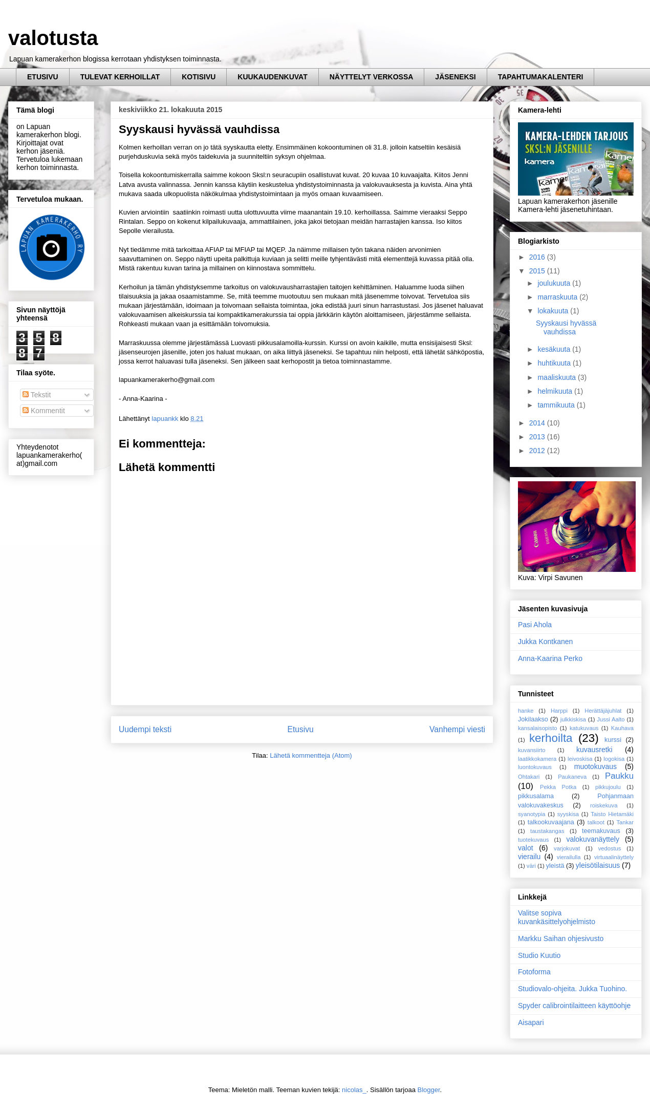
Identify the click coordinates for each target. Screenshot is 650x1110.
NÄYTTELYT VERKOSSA (372, 77)
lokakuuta (553, 311)
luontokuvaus (535, 767)
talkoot (596, 822)
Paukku (619, 776)
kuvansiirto (531, 750)
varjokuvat (567, 848)
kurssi (612, 739)
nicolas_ (354, 1090)
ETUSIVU (42, 77)
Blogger (429, 1090)
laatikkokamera (537, 759)
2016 (538, 257)
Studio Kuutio (539, 955)
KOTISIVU (198, 77)
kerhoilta (551, 738)
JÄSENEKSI (455, 77)
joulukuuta (554, 283)
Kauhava (622, 728)
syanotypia (532, 814)
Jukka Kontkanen (545, 641)
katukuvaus (584, 728)
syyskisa (568, 814)
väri (531, 866)
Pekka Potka (558, 787)
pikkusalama (536, 796)
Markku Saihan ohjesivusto (560, 938)
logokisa (613, 759)
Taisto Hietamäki (612, 814)
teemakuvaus (601, 831)
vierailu (529, 856)
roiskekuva (603, 805)
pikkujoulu (608, 787)
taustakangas (547, 831)
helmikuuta (555, 391)
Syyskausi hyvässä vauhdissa (566, 327)
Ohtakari (528, 777)
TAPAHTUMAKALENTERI (540, 77)
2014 (538, 423)
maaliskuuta (557, 377)
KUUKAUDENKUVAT (272, 77)
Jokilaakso (533, 719)
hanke (525, 711)
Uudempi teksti (145, 729)
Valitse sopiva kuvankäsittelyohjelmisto (556, 917)
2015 (538, 271)
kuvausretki (594, 749)
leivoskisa (580, 759)
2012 (538, 450)
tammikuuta (556, 405)
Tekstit (37, 395)
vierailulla (569, 857)
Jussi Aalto (610, 719)
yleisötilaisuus (598, 865)
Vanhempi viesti (457, 729)
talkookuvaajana (551, 822)
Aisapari (531, 1022)
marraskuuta (558, 297)
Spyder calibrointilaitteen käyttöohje (574, 1005)
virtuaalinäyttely (614, 857)
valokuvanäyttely (592, 839)
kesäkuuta (554, 349)
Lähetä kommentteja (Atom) (311, 755)
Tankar (625, 822)
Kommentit (44, 411)
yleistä (555, 865)
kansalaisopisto (537, 728)
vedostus (609, 848)
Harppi (559, 711)
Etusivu (301, 729)
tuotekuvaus (533, 840)
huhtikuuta (555, 363)
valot (525, 848)
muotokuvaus (595, 766)
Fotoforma (534, 972)
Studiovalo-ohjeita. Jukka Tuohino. (572, 989)
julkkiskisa (573, 719)
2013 (538, 437)
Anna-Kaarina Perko (550, 658)
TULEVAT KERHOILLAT (120, 77)
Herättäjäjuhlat (602, 711)
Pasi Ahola (535, 625)
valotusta (53, 38)
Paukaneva (572, 777)
